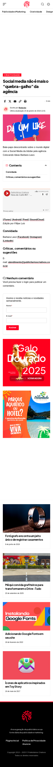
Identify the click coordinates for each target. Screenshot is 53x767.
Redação (22, 108)
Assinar (12, 327)
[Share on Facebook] (5, 101)
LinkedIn (8, 241)
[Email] (15, 101)
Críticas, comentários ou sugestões (23, 177)
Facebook (23, 237)
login (26, 282)
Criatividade (12, 75)
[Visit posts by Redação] (6, 109)
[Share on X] (10, 101)
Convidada (11, 172)
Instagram (36, 237)
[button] (5, 4)
